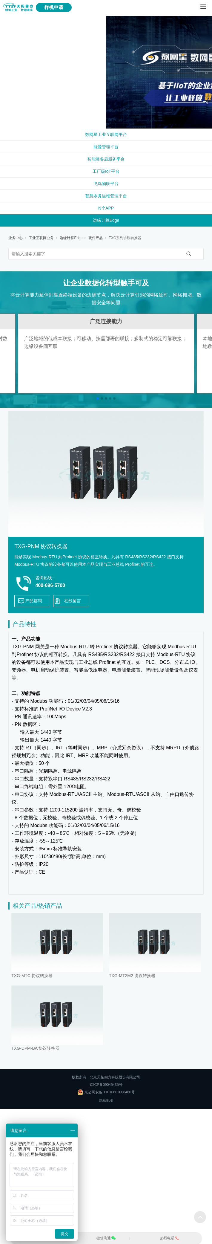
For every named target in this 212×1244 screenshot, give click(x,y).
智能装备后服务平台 (106, 159)
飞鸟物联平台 (106, 183)
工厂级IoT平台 (106, 171)
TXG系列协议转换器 (125, 238)
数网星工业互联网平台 (106, 134)
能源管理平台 (106, 146)
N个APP (106, 208)
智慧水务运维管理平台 (106, 195)
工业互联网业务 (41, 238)
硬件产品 (95, 238)
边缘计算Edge (106, 220)
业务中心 (15, 238)
